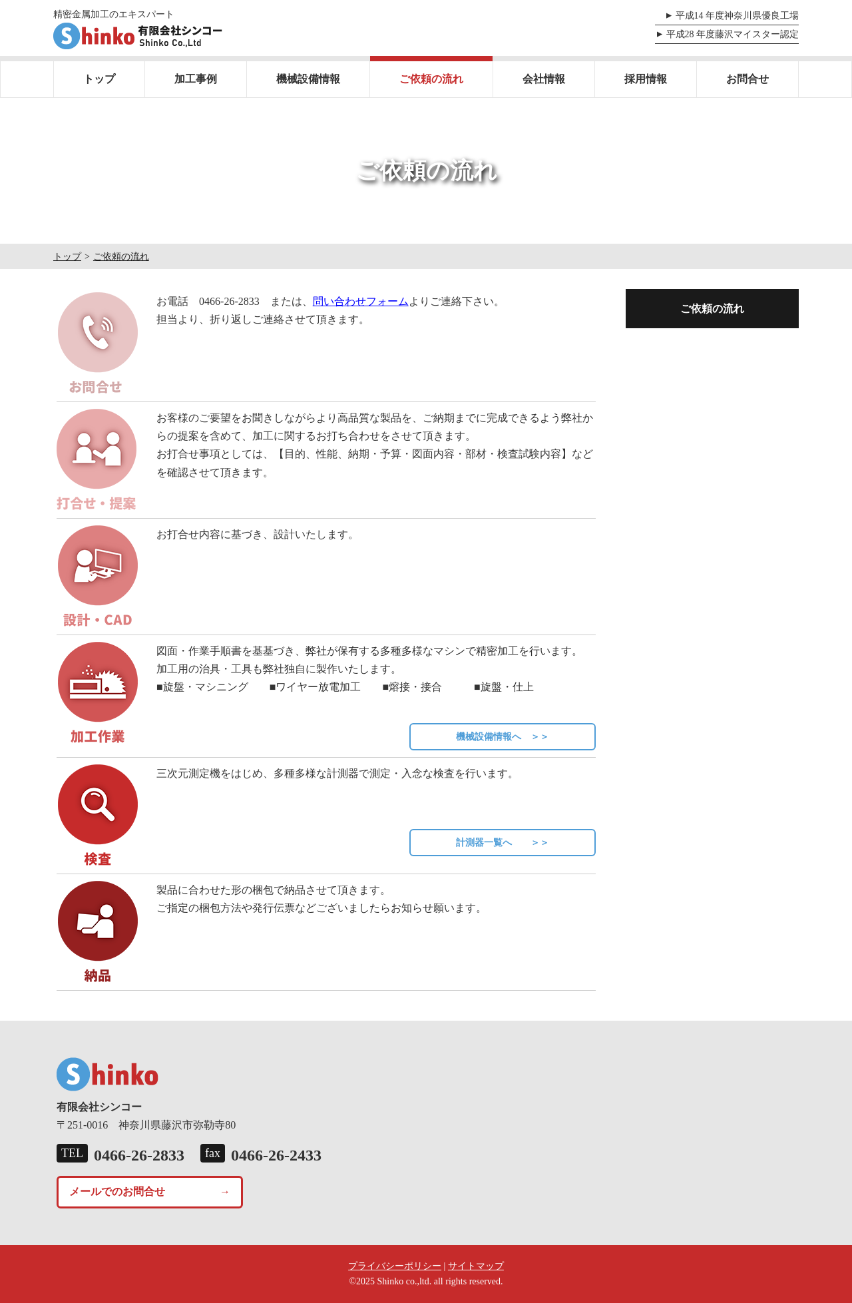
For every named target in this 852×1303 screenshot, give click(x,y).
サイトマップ (476, 1266)
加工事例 (195, 79)
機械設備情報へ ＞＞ (502, 737)
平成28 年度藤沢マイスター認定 (732, 34)
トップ (99, 79)
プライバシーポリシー (394, 1266)
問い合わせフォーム (361, 301)
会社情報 (544, 79)
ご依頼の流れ (431, 79)
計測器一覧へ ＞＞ (502, 843)
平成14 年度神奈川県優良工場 (737, 16)
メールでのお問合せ (117, 1191)
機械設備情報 (308, 79)
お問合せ (747, 79)
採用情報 (645, 79)
